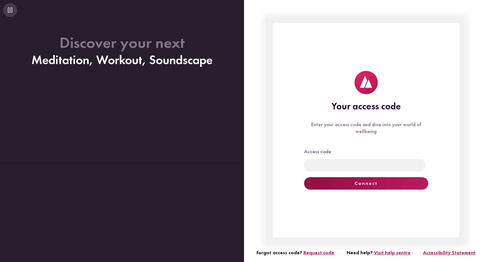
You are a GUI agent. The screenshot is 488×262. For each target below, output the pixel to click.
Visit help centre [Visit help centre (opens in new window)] (392, 252)
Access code (317, 151)
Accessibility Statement (449, 252)
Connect (366, 183)
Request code (318, 252)
